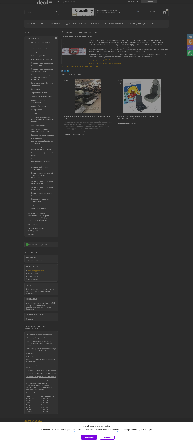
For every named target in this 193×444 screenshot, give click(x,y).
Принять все (89, 437)
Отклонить (107, 437)
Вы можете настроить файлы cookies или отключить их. (95, 432)
